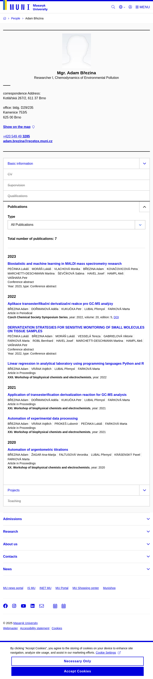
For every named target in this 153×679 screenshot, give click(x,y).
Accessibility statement (34, 628)
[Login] (130, 7)
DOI (116, 317)
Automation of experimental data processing (43, 418)
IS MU (31, 588)
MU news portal (13, 588)
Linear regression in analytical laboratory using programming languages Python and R (76, 363)
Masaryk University (25, 623)
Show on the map (19, 127)
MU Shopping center (86, 588)
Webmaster (10, 628)
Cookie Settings (108, 655)
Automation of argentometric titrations (38, 449)
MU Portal (61, 588)
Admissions (12, 519)
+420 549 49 (16, 136)
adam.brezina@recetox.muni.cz (28, 141)
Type (11, 216)
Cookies (57, 628)
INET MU (45, 588)
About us (10, 544)
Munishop (109, 588)
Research (10, 531)
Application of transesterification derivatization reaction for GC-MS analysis (67, 394)
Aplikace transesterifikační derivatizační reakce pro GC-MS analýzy (60, 303)
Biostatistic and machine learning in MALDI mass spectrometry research (65, 263)
